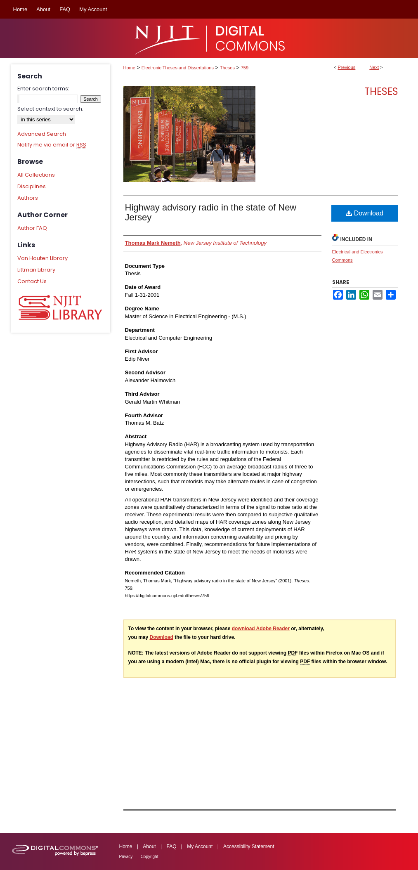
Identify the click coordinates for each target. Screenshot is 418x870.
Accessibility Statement (248, 846)
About (149, 846)
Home (129, 67)
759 (244, 67)
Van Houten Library (42, 258)
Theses (227, 67)
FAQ (171, 846)
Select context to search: (50, 109)
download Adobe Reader (261, 628)
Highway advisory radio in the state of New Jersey (211, 212)
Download (364, 213)
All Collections (36, 175)
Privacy (126, 856)
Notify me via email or (51, 145)
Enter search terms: (43, 88)
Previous (347, 67)
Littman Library (36, 270)
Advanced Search (41, 134)
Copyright (149, 856)
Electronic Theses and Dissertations (178, 67)
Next (374, 67)
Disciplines (31, 186)
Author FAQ (32, 228)
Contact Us (32, 281)
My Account (200, 846)
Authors (27, 198)
